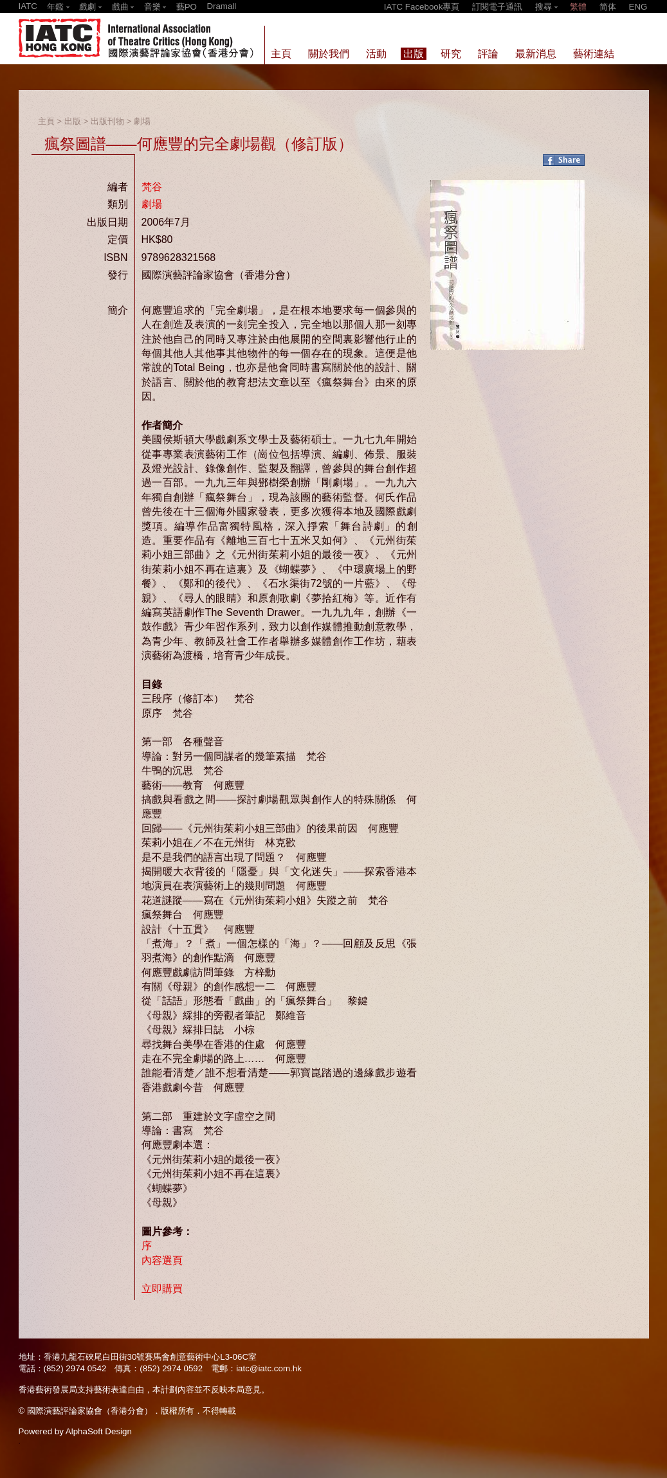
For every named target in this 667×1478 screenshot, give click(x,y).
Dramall (221, 6)
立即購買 (162, 1288)
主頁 (46, 121)
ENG (638, 7)
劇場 (142, 121)
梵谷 (152, 186)
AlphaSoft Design (99, 1431)
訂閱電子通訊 (497, 7)
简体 (607, 7)
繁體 (578, 7)
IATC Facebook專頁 (422, 7)
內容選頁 (162, 1260)
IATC (28, 6)
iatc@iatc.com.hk (269, 1368)
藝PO (186, 7)
